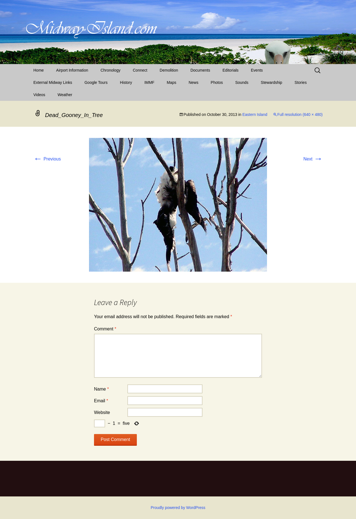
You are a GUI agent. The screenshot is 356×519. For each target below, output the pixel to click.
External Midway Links (52, 82)
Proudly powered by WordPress (178, 507)
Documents (200, 70)
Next (313, 159)
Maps (171, 82)
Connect (140, 70)
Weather (65, 94)
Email (101, 400)
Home (38, 70)
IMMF (149, 82)
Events (257, 70)
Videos (39, 94)
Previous (47, 159)
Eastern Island (254, 114)
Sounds (241, 82)
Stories (301, 82)
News (193, 82)
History (126, 82)
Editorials (230, 70)
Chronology (110, 70)
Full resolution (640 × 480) (300, 114)
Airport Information (72, 70)
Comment (105, 328)
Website (102, 412)
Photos (217, 82)
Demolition (169, 70)
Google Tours (96, 82)
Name (101, 389)
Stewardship (271, 82)
